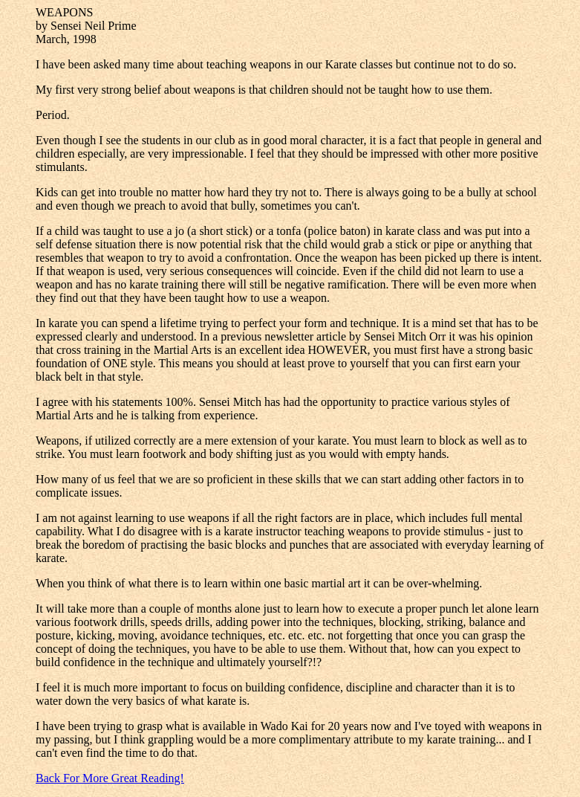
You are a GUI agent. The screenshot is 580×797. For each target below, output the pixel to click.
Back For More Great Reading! (110, 778)
